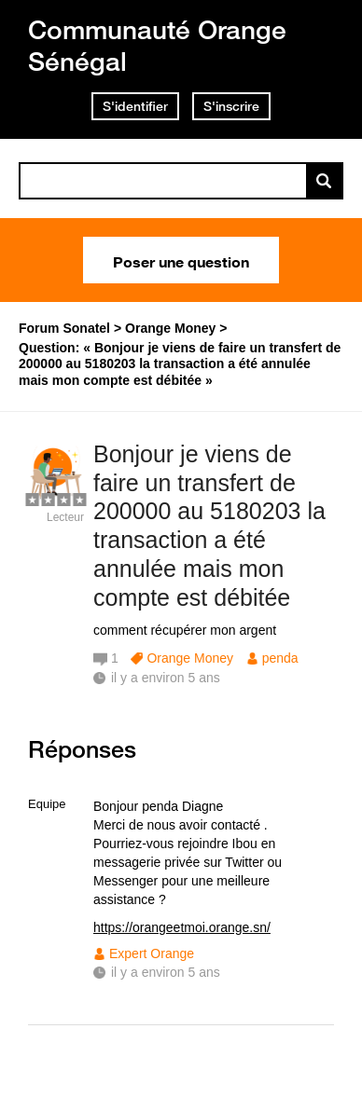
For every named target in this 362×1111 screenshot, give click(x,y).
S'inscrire (231, 106)
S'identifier (135, 106)
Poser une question (181, 260)
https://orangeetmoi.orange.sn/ (182, 927)
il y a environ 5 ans (165, 972)
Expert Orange (151, 953)
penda (280, 658)
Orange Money (189, 658)
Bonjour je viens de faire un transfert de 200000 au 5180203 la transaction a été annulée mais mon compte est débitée (209, 525)
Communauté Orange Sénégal (157, 45)
